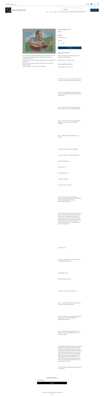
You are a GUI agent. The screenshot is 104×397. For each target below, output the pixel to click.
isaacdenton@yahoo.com (10, 4)
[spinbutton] (61, 43)
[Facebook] (86, 4)
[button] (98, 4)
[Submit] (52, 383)
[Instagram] (88, 4)
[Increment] (63, 43)
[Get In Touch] (94, 10)
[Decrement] (59, 43)
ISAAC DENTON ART (19, 10)
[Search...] (71, 9)
